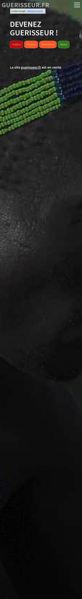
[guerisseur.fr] (77, 5)
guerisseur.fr (25, 5)
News (63, 44)
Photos (31, 44)
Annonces (47, 44)
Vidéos (16, 44)
